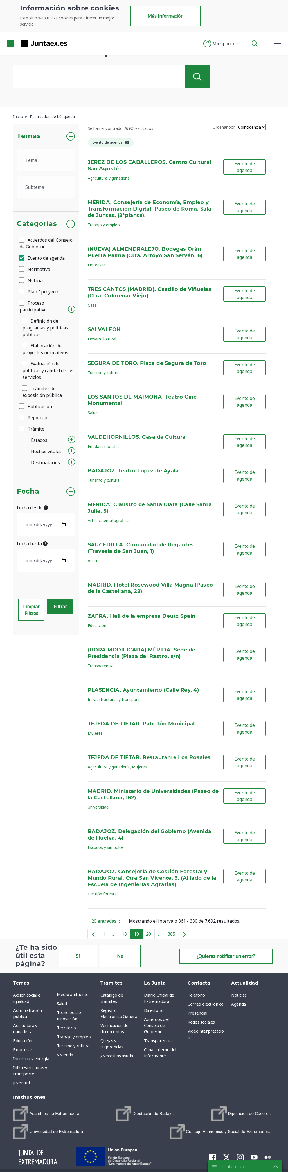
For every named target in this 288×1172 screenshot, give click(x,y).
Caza (92, 305)
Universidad (98, 807)
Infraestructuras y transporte (114, 699)
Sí (78, 956)
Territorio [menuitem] (66, 1027)
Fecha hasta (32, 543)
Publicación (36, 406)
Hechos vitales (46, 451)
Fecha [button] (28, 491)
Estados (39, 440)
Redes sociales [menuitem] (201, 1022)
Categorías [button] (37, 224)
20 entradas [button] (108, 922)
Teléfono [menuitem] (196, 995)
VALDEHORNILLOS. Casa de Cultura (137, 437)
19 (138, 935)
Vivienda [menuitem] (65, 1054)
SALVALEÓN (104, 329)
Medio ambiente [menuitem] (73, 994)
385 (173, 935)
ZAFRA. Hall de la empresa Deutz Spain (141, 616)
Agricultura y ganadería (109, 178)
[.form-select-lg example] (46, 160)
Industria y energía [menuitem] (31, 1058)
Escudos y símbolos (106, 847)
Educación (97, 625)
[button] (222, 43)
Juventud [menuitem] (21, 1082)
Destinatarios (45, 463)
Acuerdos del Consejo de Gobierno (46, 243)
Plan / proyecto (39, 292)
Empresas (97, 265)
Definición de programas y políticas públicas (45, 328)
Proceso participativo (33, 306)
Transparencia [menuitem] (157, 1040)
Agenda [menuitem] (238, 1004)
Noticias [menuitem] (238, 995)
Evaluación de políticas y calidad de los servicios (47, 370)
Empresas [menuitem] (22, 1049)
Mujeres (95, 733)
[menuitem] (46, 1113)
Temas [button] (29, 136)
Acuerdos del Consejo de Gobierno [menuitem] (156, 1025)
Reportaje (34, 418)
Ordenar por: (224, 127)
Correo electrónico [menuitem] (206, 1004)
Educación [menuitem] (22, 1040)
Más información (165, 16)
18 (126, 935)
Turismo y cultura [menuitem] (73, 1045)
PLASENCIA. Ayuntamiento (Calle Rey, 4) (143, 690)
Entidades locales (104, 446)
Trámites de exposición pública (42, 391)
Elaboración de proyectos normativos (45, 349)
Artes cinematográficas (109, 520)
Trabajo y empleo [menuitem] (74, 1036)
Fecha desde (32, 507)
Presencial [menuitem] (197, 1013)
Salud (93, 412)
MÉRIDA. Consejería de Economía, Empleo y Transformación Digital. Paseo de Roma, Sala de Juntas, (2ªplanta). (150, 209)
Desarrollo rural (102, 338)
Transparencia (100, 665)
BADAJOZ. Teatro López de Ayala (133, 471)
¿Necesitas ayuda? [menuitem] (117, 1055)
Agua (92, 560)
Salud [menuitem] (62, 1003)
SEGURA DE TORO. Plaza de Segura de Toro (147, 363)
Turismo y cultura (104, 372)
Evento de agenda (42, 258)
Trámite (32, 429)
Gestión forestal (103, 894)
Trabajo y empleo (104, 224)
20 (150, 935)
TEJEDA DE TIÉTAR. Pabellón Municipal (141, 724)
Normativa (35, 269)
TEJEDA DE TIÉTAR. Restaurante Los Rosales (149, 757)
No (120, 956)
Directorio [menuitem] (154, 1010)
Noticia (31, 280)
